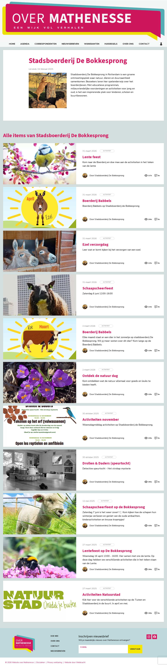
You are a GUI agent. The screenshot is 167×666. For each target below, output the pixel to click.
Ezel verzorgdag (95, 243)
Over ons (128, 42)
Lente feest (91, 155)
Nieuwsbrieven (70, 42)
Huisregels (111, 42)
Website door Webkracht (74, 661)
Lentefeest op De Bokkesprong (107, 549)
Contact (144, 42)
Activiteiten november (100, 418)
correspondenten (46, 42)
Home (13, 42)
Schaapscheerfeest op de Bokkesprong (113, 505)
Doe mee (54, 634)
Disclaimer (40, 661)
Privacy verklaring (54, 661)
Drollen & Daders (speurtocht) (106, 462)
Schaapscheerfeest (97, 287)
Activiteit (107, 149)
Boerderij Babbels (96, 199)
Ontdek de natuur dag (100, 374)
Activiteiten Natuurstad (101, 593)
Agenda (25, 42)
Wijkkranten (92, 42)
